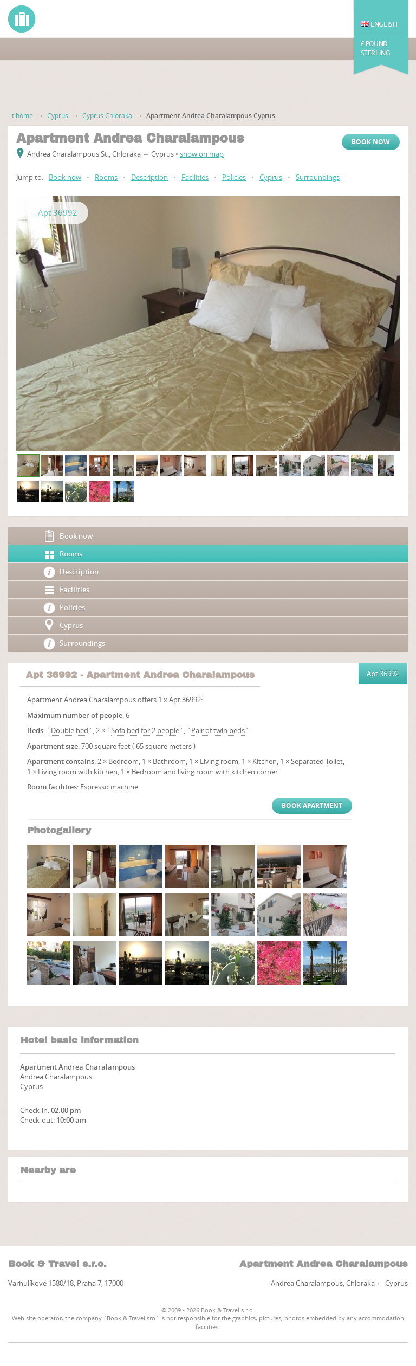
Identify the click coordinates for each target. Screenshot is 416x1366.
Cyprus (57, 115)
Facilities (195, 177)
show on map (202, 154)
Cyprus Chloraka (107, 115)
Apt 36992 (57, 212)
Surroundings (318, 177)
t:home (22, 115)
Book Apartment (312, 805)
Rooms (106, 177)
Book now (371, 141)
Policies (234, 177)
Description (149, 177)
